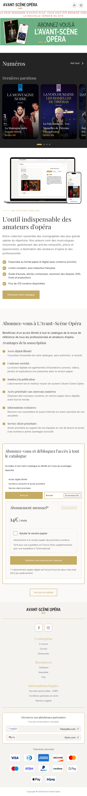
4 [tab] (50, 144)
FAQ (43, 677)
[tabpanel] (43, 31)
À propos (43, 644)
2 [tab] (45, 42)
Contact (43, 648)
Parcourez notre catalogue (21, 294)
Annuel (63, 495)
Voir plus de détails (43, 592)
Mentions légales (44, 700)
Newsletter (43, 672)
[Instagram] (48, 628)
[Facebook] (39, 628)
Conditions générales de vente (43, 696)
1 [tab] (40, 42)
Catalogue (43, 667)
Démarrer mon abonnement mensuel (43, 560)
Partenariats (43, 653)
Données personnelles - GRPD (43, 691)
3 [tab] (48, 42)
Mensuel (24, 495)
